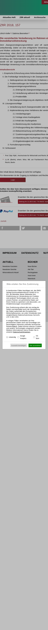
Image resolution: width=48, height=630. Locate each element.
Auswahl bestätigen (18, 345)
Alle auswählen (35, 345)
